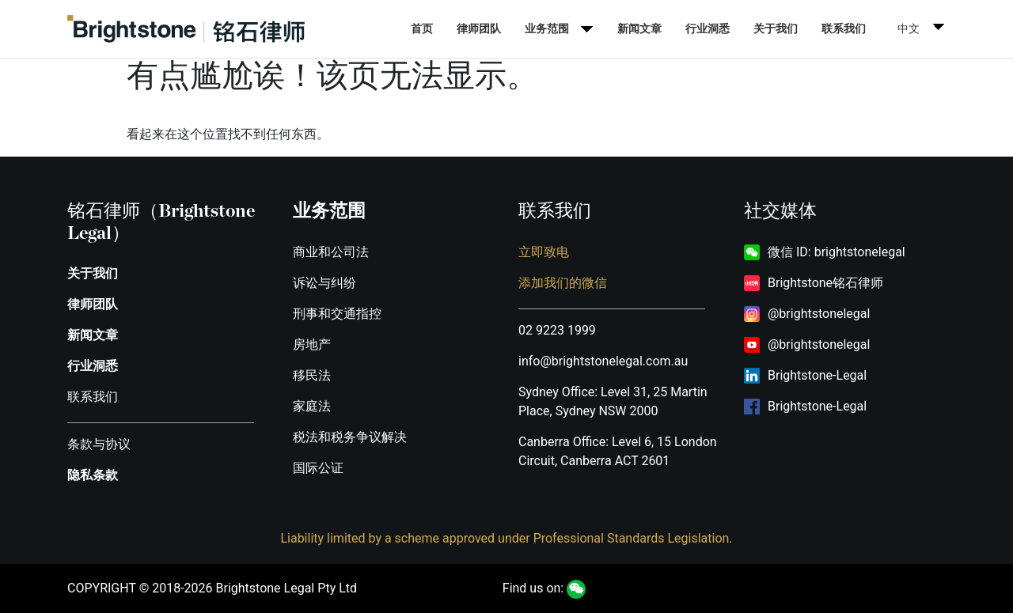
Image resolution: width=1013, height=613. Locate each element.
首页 (422, 28)
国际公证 (318, 467)
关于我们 (775, 28)
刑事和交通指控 (337, 313)
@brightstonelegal (819, 313)
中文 (908, 28)
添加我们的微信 (562, 282)
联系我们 (843, 28)
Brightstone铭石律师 (825, 282)
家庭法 (312, 406)
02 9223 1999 (557, 330)
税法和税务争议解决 (350, 437)
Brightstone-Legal (817, 375)
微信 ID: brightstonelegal (836, 251)
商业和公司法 (331, 251)
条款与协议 (99, 444)
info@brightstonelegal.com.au (603, 361)
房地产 (312, 344)
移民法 (312, 375)
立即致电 (543, 251)
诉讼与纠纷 (324, 282)
